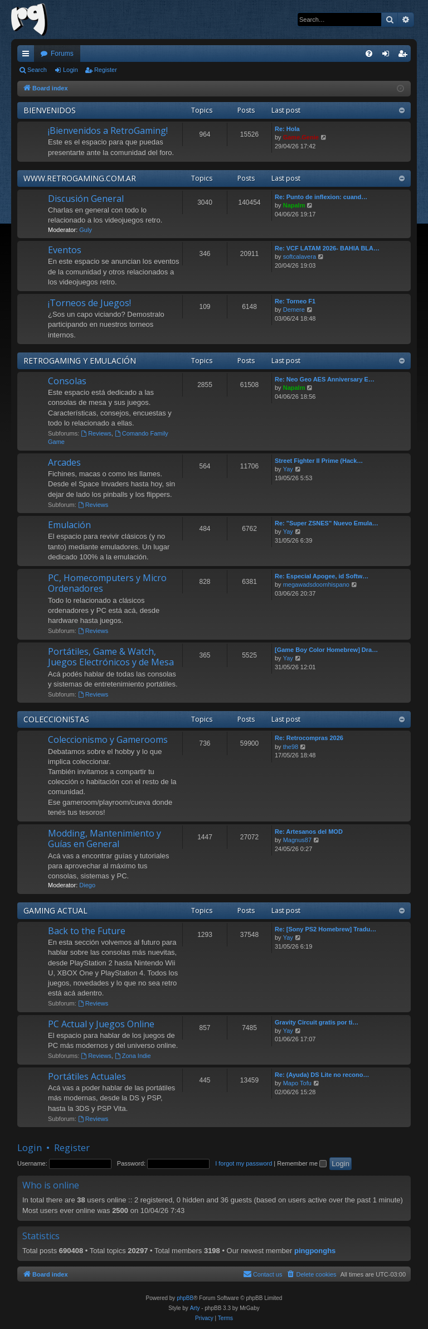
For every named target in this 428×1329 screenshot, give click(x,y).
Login (70, 69)
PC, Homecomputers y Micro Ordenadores (107, 583)
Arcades (64, 462)
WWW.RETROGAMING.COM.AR (79, 178)
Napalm (294, 205)
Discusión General (86, 198)
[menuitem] (369, 53)
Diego (87, 885)
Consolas (67, 381)
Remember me (302, 1163)
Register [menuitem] (405, 56)
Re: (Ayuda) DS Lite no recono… (322, 1074)
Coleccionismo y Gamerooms (108, 739)
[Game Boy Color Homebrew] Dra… (326, 649)
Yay (288, 469)
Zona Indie (133, 1055)
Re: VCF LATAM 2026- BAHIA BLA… (327, 248)
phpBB (185, 1298)
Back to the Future (86, 931)
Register (105, 69)
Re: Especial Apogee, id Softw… (321, 576)
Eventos (64, 250)
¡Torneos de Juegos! (89, 303)
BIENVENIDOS (49, 110)
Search (37, 69)
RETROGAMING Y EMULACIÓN (79, 360)
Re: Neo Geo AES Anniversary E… (324, 379)
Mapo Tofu (297, 1083)
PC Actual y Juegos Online (101, 1024)
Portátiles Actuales (87, 1076)
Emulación (69, 525)
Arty (195, 1308)
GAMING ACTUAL (55, 910)
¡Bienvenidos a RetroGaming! (108, 130)
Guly (85, 229)
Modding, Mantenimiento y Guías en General (104, 838)
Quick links (28, 56)
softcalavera (299, 256)
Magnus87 (297, 840)
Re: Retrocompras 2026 (309, 737)
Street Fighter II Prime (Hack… (319, 460)
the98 (291, 746)
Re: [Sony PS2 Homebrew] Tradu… (325, 929)
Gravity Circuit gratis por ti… (316, 1022)
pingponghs (314, 1250)
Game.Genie (301, 137)
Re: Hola (287, 128)
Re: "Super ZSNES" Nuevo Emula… (326, 523)
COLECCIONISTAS (56, 719)
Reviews (96, 433)
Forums (62, 53)
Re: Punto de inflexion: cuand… (321, 197)
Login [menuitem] (388, 56)
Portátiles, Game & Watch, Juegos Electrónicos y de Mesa (111, 656)
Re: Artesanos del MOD (309, 831)
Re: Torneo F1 (295, 301)
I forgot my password (243, 1163)
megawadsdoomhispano (316, 584)
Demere (294, 309)
